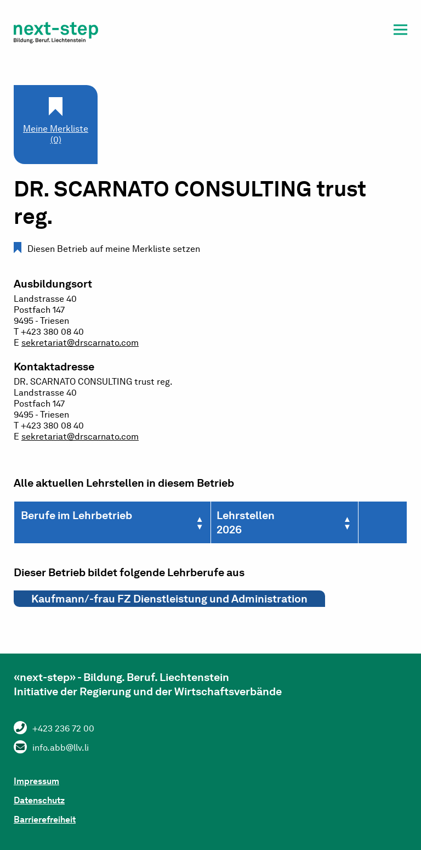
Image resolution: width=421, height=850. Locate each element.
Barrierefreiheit (45, 819)
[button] (400, 31)
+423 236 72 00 (63, 728)
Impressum (36, 781)
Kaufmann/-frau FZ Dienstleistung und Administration (169, 598)
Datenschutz (39, 800)
